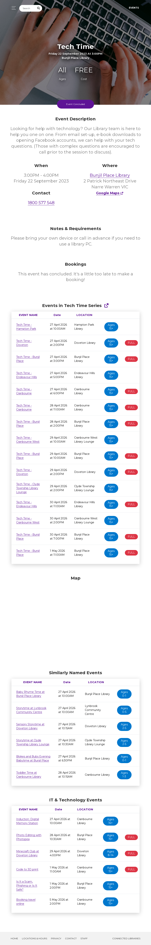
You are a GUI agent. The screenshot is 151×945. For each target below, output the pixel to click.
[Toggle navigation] (12, 7)
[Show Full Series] (106, 305)
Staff (84, 938)
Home (14, 938)
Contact (71, 938)
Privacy (56, 938)
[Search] (27, 8)
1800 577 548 (41, 202)
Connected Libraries (126, 938)
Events (134, 7)
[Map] (75, 622)
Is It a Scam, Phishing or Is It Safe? (26, 885)
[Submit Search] (38, 8)
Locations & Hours (34, 938)
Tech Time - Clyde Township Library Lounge (28, 488)
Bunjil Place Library (110, 175)
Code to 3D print (27, 869)
